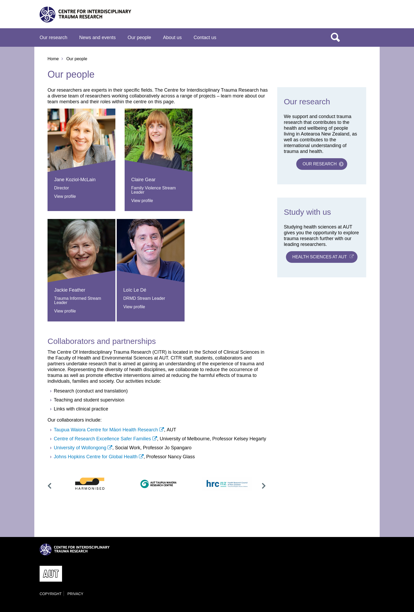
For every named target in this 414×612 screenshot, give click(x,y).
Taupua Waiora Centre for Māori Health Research (106, 429)
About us (172, 37)
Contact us (205, 37)
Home (53, 59)
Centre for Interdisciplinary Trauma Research (85, 14)
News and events (97, 37)
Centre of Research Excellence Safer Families (102, 438)
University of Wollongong (80, 447)
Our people (139, 37)
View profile (65, 196)
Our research (53, 37)
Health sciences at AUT (319, 257)
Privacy (75, 594)
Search (335, 37)
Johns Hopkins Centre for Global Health (96, 456)
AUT (363, 16)
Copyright (51, 594)
